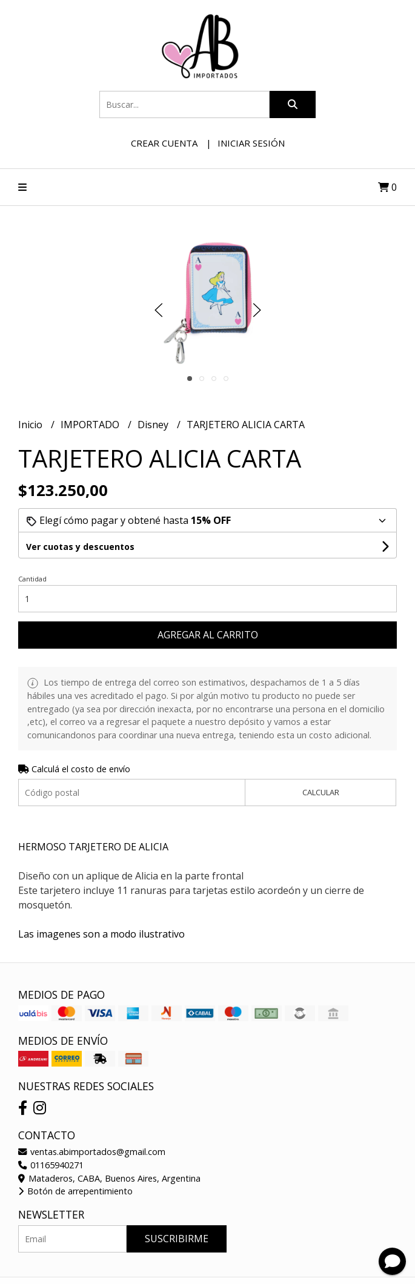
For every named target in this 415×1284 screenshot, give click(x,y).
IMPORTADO (91, 424)
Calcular (320, 792)
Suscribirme (176, 1238)
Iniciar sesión (251, 143)
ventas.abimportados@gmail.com (91, 1151)
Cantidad (32, 578)
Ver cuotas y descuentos (80, 546)
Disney (154, 424)
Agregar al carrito (208, 634)
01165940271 (51, 1165)
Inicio (31, 424)
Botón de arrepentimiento (75, 1191)
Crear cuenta (164, 143)
